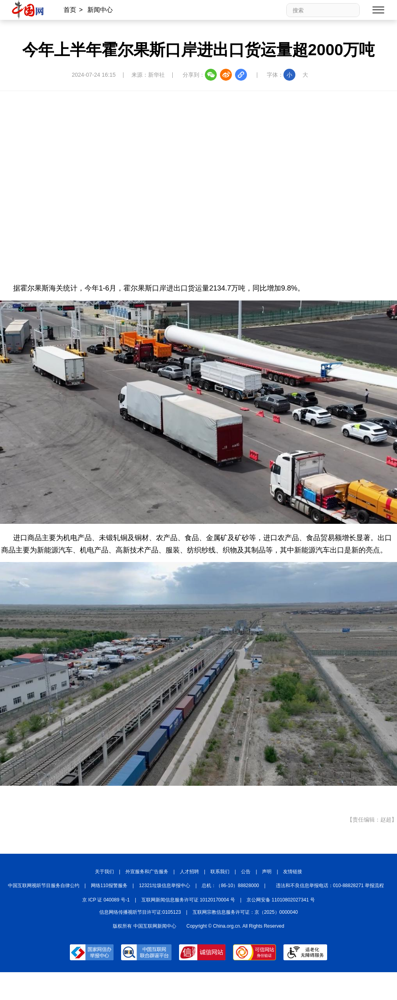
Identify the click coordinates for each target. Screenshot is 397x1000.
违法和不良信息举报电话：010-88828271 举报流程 (330, 885)
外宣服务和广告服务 (146, 871)
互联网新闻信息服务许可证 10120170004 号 (188, 900)
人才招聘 (189, 871)
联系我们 (219, 871)
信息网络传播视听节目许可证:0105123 (140, 912)
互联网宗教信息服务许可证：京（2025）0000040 (245, 912)
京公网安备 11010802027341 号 (281, 900)
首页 (70, 9)
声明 (267, 871)
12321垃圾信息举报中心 (164, 885)
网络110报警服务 (109, 885)
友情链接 (292, 871)
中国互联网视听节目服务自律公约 (43, 885)
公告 (246, 871)
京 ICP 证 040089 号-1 (106, 900)
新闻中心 (100, 9)
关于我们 (104, 871)
